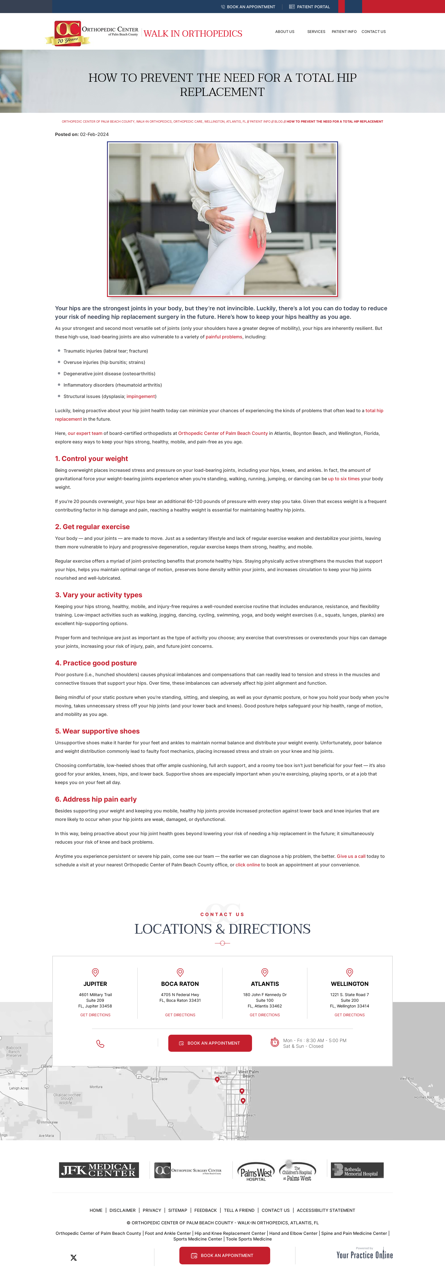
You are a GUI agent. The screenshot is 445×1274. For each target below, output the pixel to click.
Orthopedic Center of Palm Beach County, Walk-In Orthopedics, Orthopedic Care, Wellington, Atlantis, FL (154, 121)
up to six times (344, 478)
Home (258, 31)
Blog (278, 121)
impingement (141, 396)
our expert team (85, 433)
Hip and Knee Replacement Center (230, 1233)
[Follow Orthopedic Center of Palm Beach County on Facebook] (61, 1257)
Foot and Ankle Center (168, 1233)
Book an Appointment (251, 6)
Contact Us (374, 31)
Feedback (205, 1210)
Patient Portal (313, 6)
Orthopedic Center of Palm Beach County (223, 433)
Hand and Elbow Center (293, 1233)
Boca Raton (180, 983)
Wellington (350, 983)
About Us (284, 31)
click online (247, 865)
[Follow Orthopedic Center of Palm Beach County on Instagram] (112, 1257)
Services (316, 31)
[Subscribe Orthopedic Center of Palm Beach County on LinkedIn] (86, 1257)
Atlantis (265, 983)
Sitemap (177, 1210)
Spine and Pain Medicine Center (354, 1233)
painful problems (224, 337)
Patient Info (344, 31)
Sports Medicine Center (197, 1239)
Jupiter (95, 983)
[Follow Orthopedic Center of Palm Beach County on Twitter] (74, 1257)
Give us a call (351, 856)
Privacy (152, 1210)
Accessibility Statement (326, 1210)
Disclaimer (123, 1210)
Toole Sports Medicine (249, 1239)
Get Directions (95, 1015)
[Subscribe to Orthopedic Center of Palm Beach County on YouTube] (99, 1257)
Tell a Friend (239, 1210)
